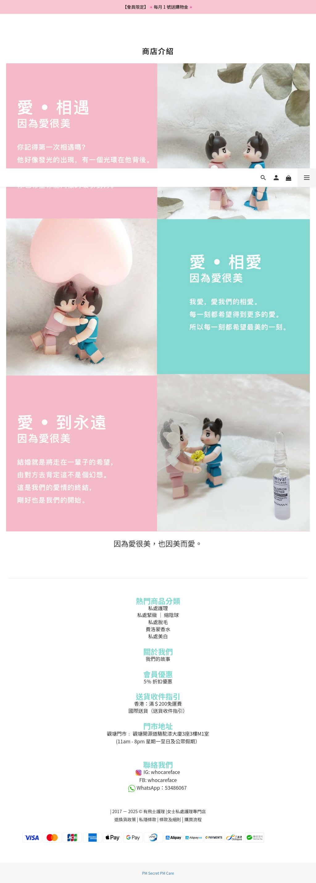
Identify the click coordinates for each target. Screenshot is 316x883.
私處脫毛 (158, 622)
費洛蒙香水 (158, 629)
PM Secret (150, 873)
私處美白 (158, 636)
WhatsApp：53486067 (158, 787)
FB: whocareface (158, 780)
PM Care (167, 873)
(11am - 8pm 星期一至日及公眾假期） (158, 741)
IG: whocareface (158, 771)
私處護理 (158, 608)
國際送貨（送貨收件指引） (158, 710)
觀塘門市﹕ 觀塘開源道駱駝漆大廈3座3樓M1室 (158, 733)
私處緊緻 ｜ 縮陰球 (158, 615)
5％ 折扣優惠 (158, 681)
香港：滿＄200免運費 (158, 703)
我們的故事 (158, 658)
